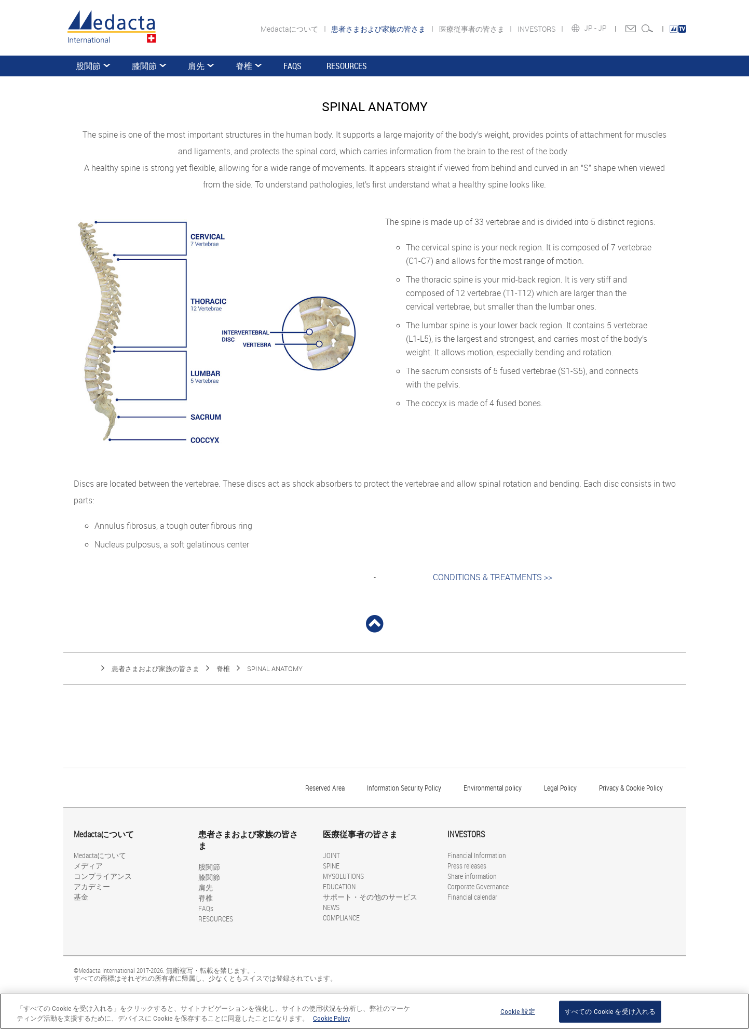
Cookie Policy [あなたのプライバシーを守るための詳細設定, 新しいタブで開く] (331, 1018)
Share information (472, 876)
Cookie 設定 (517, 1011)
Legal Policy (560, 788)
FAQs (292, 66)
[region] (374, 1011)
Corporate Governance (478, 886)
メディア (88, 866)
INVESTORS (537, 29)
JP (603, 28)
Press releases (466, 866)
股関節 (88, 66)
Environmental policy (493, 788)
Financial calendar (472, 897)
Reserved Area (325, 788)
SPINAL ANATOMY (275, 668)
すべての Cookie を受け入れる (610, 1011)
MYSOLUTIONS (343, 876)
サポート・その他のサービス (370, 897)
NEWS (331, 907)
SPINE (331, 866)
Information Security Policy (404, 788)
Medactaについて (290, 29)
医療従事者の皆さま (472, 29)
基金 (81, 897)
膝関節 (144, 66)
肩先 (196, 66)
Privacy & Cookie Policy (631, 788)
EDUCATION (339, 886)
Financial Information (476, 855)
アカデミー (92, 886)
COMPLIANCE (341, 918)
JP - (591, 28)
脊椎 (244, 66)
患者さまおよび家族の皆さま (155, 668)
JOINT (331, 855)
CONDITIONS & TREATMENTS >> (492, 577)
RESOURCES (346, 66)
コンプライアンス (103, 876)
